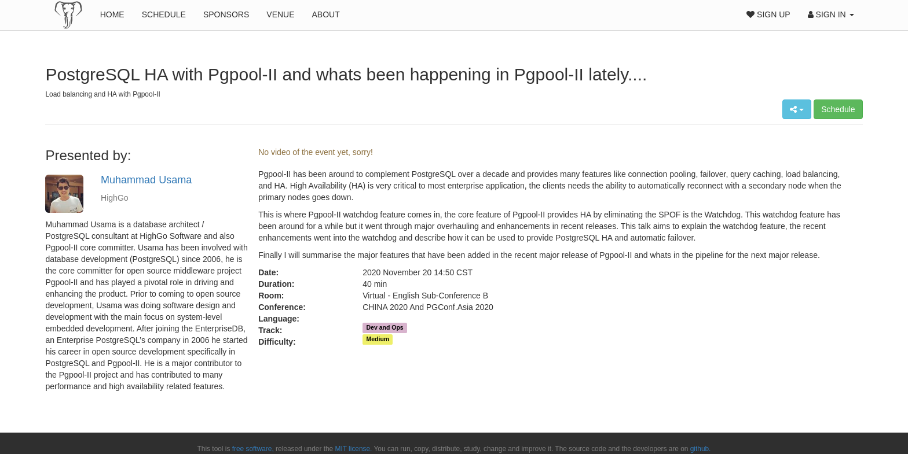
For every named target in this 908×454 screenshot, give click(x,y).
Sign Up (768, 14)
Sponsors (226, 14)
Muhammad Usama (146, 180)
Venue (280, 14)
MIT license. (353, 449)
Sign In (831, 14)
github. (700, 449)
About (326, 14)
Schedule (164, 14)
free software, (253, 449)
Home (112, 14)
